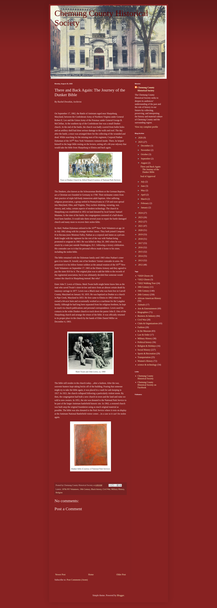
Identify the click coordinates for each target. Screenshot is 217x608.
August (144, 163)
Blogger (120, 595)
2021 (140, 226)
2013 (140, 260)
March (144, 199)
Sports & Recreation (147, 353)
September (146, 158)
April (143, 195)
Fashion (141, 327)
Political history (145, 342)
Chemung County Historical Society (146, 89)
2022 (140, 221)
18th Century (143, 287)
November (146, 150)
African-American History (149, 298)
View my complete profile (146, 127)
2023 (140, 217)
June (143, 186)
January (144, 207)
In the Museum (144, 331)
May (143, 190)
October (145, 154)
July (143, 182)
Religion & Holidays (147, 346)
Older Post (121, 574)
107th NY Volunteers (70, 489)
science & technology (147, 365)
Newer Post (60, 574)
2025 (140, 142)
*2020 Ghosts (144, 276)
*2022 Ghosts (144, 279)
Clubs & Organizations (148, 323)
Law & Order (143, 335)
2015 (140, 252)
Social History (144, 350)
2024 (140, 213)
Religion (59, 492)
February (145, 203)
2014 (140, 256)
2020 (140, 230)
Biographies (143, 312)
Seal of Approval (147, 176)
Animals (141, 304)
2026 (140, 137)
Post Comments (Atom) (77, 580)
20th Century (143, 294)
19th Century (85, 489)
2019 (140, 234)
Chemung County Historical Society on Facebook (147, 385)
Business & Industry (147, 316)
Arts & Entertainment (147, 308)
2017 (140, 243)
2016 (140, 247)
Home (91, 574)
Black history (96, 489)
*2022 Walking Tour (147, 283)
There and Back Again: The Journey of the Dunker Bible (150, 169)
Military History (117, 489)
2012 (140, 265)
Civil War (106, 489)
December (146, 145)
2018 (140, 239)
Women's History (145, 361)
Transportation (144, 357)
